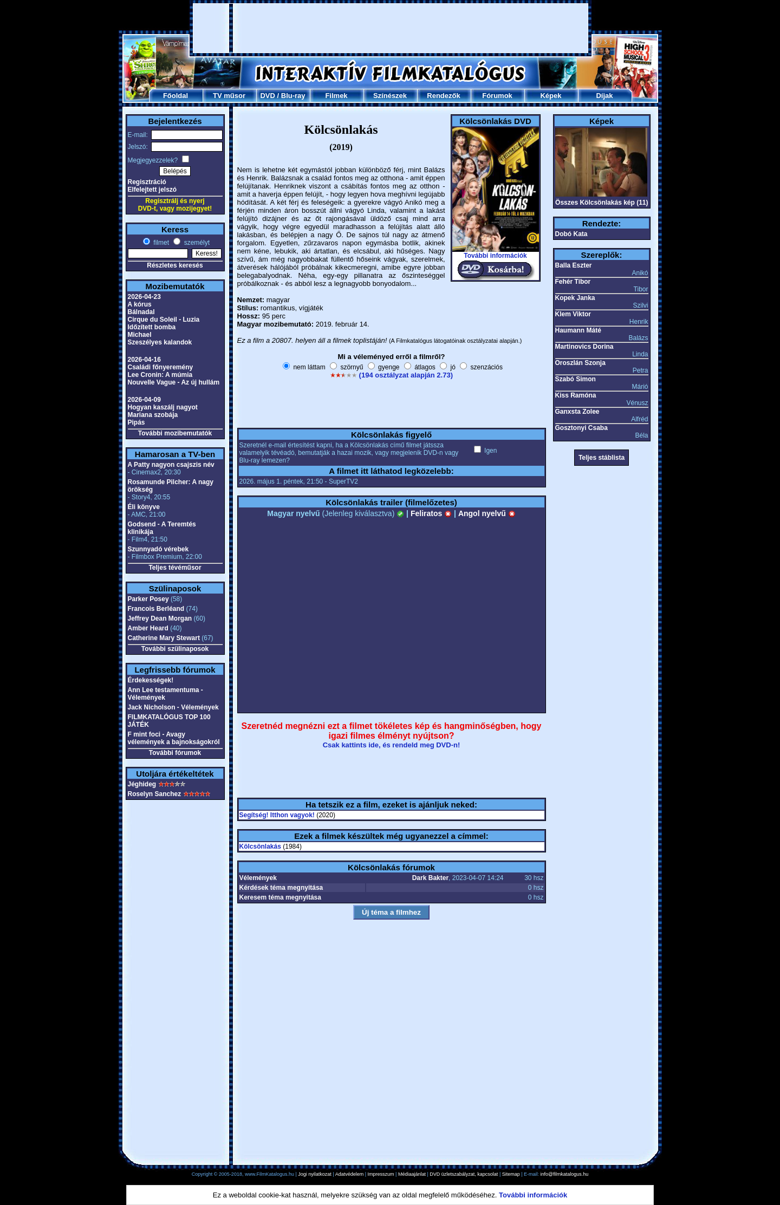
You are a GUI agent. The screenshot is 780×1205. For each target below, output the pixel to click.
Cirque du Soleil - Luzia (164, 319)
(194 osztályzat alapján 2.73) (406, 375)
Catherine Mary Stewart (164, 638)
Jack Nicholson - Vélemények (173, 707)
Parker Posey (148, 599)
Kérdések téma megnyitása (281, 887)
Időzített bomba (152, 327)
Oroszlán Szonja (580, 363)
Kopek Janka (575, 298)
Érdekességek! (151, 680)
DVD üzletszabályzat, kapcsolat (464, 1174)
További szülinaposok (175, 649)
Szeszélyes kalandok (160, 342)
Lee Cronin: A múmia (160, 375)
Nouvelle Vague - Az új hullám (174, 382)
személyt (196, 242)
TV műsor (229, 96)
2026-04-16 (144, 359)
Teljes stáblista (601, 457)
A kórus (140, 304)
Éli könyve (144, 507)
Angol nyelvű (487, 513)
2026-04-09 (144, 399)
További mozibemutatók (175, 433)
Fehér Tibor (573, 281)
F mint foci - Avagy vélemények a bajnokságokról (174, 738)
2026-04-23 (144, 297)
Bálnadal (141, 312)
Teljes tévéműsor (174, 567)
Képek (550, 96)
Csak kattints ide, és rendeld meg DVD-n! (391, 745)
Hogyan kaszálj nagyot (163, 407)
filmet (160, 242)
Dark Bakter (430, 878)
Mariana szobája (153, 415)
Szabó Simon (575, 379)
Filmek (336, 96)
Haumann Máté (578, 330)
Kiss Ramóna (575, 395)
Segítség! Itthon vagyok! (277, 815)
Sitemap (511, 1174)
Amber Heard (148, 628)
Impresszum (381, 1174)
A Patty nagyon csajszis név (171, 464)
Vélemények (258, 878)
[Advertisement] (390, 28)
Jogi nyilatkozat (315, 1174)
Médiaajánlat (412, 1174)
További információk (495, 255)
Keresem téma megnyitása (280, 897)
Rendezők (443, 96)
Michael (140, 334)
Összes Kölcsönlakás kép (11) (601, 202)
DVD (267, 96)
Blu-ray (293, 96)
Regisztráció (147, 182)
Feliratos (431, 513)
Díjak (604, 96)
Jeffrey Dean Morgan (160, 618)
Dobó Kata (571, 234)
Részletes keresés (175, 265)
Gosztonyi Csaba (581, 428)
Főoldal (175, 96)
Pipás (136, 422)
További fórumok (175, 753)
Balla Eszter (573, 265)
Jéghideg (142, 784)
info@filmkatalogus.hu (565, 1174)
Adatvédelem (349, 1174)
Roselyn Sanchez (154, 794)
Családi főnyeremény (160, 367)
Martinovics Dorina (584, 346)
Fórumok (497, 96)
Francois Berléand (156, 609)
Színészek (390, 96)
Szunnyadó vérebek (158, 549)
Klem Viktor (573, 314)
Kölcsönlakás (260, 846)
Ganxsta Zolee (577, 411)
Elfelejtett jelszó (152, 189)
